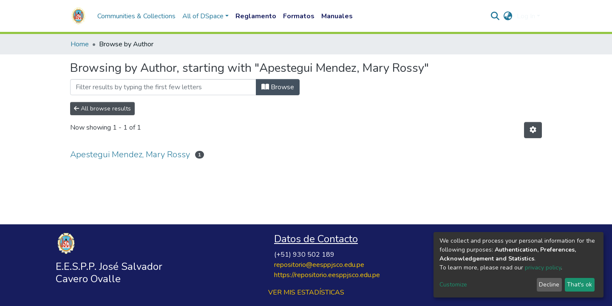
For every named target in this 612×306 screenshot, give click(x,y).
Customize (453, 284)
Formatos (298, 16)
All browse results (102, 109)
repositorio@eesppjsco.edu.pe (319, 264)
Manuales (337, 16)
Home (80, 44)
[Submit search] (495, 16)
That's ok (579, 284)
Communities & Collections (136, 16)
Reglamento (255, 16)
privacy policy (543, 268)
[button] (508, 16)
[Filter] (163, 87)
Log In (526, 16)
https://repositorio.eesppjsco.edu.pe (327, 275)
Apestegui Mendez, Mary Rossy (130, 154)
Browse (277, 87)
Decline (549, 284)
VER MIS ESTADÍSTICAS (306, 292)
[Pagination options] (533, 130)
